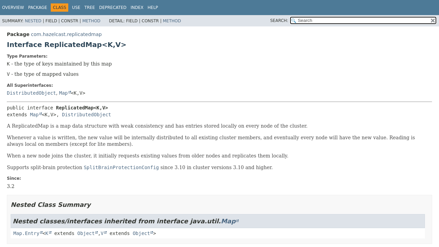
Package (37, 7)
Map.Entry (26, 233)
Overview (13, 7)
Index (137, 7)
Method (91, 21)
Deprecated (113, 7)
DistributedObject (31, 93)
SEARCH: (279, 20)
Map (63, 93)
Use (76, 7)
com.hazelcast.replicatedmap (66, 34)
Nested (33, 21)
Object (86, 233)
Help (152, 7)
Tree (89, 7)
